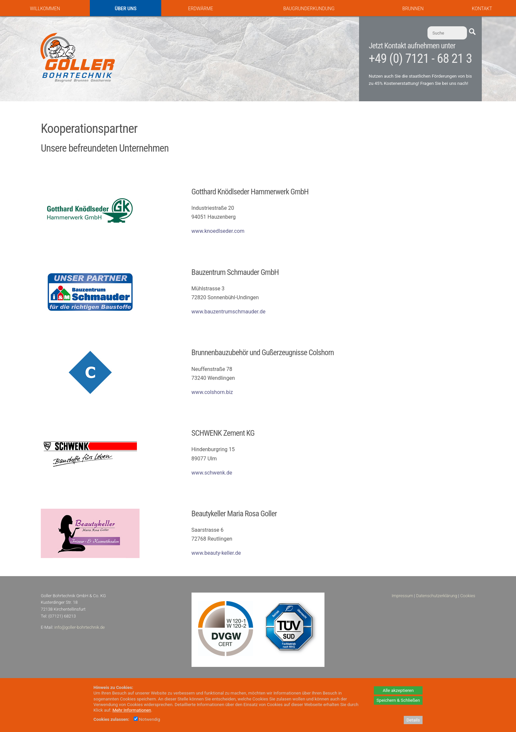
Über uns (126, 8)
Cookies (467, 595)
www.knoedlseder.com (218, 231)
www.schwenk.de (212, 473)
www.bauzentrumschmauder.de (229, 311)
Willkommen (45, 8)
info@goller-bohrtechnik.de (79, 627)
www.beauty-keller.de (216, 553)
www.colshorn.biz (212, 392)
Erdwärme (200, 8)
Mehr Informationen (132, 710)
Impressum (402, 595)
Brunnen (413, 8)
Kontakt (482, 8)
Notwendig (147, 719)
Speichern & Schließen (398, 700)
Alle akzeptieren (398, 690)
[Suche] (447, 32)
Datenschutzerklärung (436, 595)
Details (413, 720)
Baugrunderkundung (309, 8)
